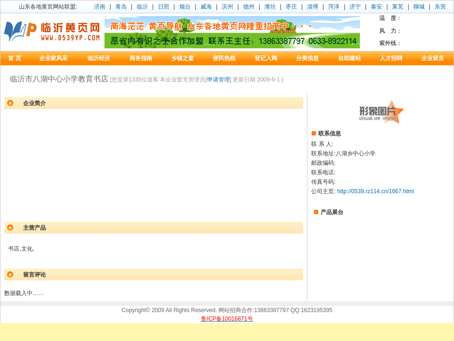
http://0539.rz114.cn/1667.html (375, 191)
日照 (163, 6)
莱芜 (397, 6)
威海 (206, 6)
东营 (440, 6)
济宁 (355, 6)
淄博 (312, 6)
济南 (99, 6)
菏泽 (334, 6)
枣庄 (291, 6)
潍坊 (270, 6)
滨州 (227, 6)
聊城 (419, 6)
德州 (248, 6)
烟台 (185, 6)
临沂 (142, 6)
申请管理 (218, 79)
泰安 (376, 6)
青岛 (121, 6)
